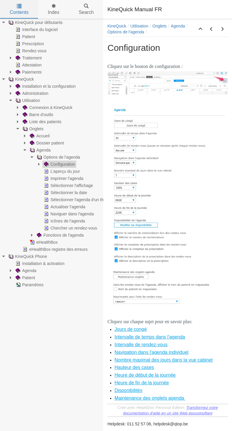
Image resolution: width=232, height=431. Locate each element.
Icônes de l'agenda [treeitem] (64, 221)
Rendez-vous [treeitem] (30, 50)
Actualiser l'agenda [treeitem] (64, 206)
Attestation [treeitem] (28, 65)
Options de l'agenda (125, 32)
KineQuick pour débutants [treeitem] (35, 22)
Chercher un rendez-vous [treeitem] (70, 228)
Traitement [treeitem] (28, 57)
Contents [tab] (19, 9)
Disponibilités (128, 390)
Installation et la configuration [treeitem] (45, 86)
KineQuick (116, 26)
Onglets (159, 26)
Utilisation (139, 26)
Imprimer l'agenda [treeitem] (63, 178)
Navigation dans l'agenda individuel (151, 352)
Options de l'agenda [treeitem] (58, 157)
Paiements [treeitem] (28, 72)
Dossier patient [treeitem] (46, 143)
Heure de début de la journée (145, 375)
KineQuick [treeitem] (20, 79)
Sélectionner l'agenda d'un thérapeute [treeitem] (81, 199)
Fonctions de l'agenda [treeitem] (60, 235)
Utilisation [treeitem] (27, 100)
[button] (200, 29)
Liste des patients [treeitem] (41, 121)
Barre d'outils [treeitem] (37, 114)
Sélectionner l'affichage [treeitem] (68, 185)
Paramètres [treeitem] (28, 284)
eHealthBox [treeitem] (43, 242)
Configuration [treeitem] (59, 164)
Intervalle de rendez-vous (141, 344)
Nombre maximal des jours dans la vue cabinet (164, 359)
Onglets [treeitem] (32, 128)
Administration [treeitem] (31, 93)
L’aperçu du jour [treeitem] (61, 171)
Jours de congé (131, 329)
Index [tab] (53, 9)
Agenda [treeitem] (39, 150)
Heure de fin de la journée (142, 382)
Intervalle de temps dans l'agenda (150, 336)
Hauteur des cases (134, 367)
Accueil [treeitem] (39, 135)
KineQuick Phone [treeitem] (27, 256)
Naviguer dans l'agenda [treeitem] (68, 213)
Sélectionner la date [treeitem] (65, 192)
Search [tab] (86, 9)
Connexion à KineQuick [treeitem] (47, 107)
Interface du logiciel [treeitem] (36, 29)
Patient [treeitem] (24, 36)
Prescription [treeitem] (29, 43)
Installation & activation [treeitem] (39, 263)
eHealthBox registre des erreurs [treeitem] (55, 249)
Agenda (178, 26)
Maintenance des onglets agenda (150, 398)
